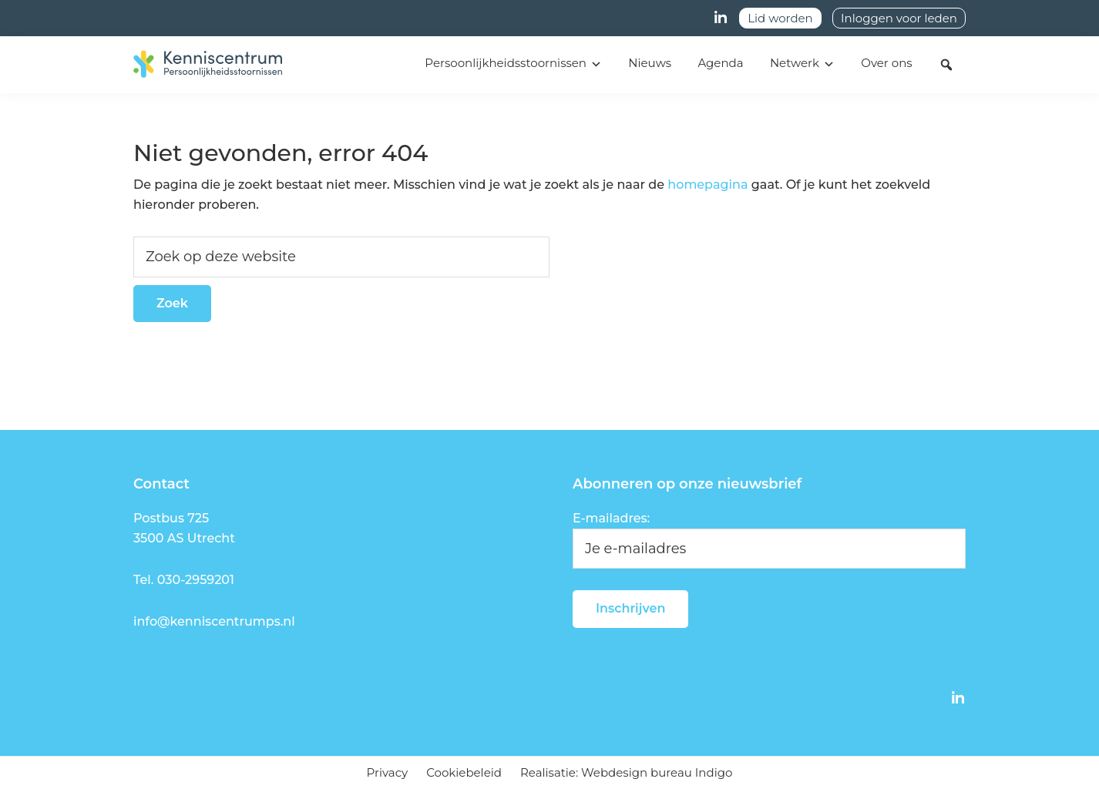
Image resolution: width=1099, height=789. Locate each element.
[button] (946, 65)
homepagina (707, 184)
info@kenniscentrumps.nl (214, 621)
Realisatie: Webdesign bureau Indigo (626, 772)
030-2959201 (195, 579)
